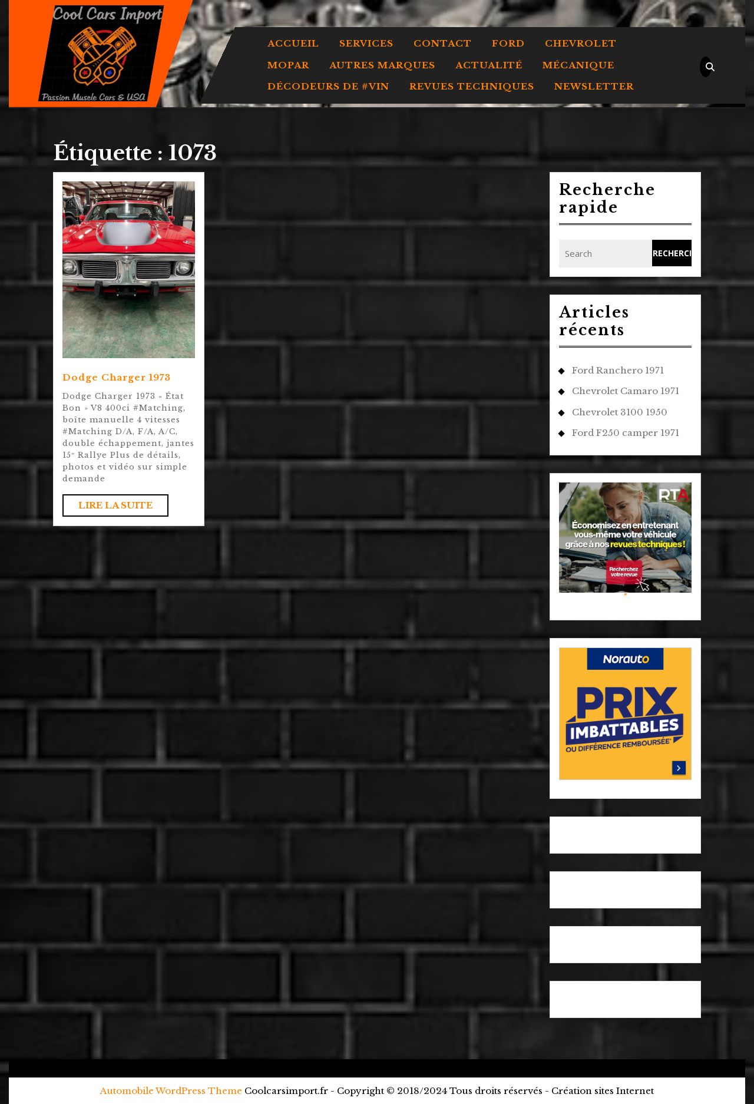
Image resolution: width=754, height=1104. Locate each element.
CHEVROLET (581, 43)
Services (366, 43)
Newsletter (594, 86)
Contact (443, 43)
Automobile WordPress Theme (171, 1090)
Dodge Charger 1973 (116, 377)
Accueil (293, 43)
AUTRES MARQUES (382, 65)
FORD (508, 43)
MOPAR (288, 65)
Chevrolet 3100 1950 (619, 412)
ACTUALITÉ (488, 65)
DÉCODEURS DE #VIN (328, 86)
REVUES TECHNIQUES (471, 86)
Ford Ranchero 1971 (618, 370)
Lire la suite (123, 507)
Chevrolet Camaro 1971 (625, 390)
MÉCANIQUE (578, 65)
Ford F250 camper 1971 (625, 432)
